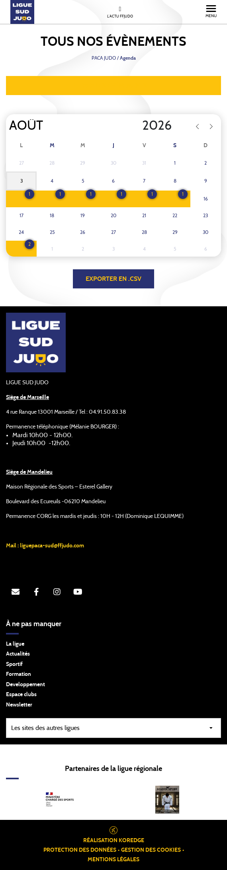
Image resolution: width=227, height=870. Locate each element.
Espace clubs (21, 694)
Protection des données (79, 850)
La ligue (15, 644)
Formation (18, 674)
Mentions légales (113, 859)
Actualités (18, 654)
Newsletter (19, 705)
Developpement (25, 684)
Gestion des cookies (151, 850)
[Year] (136, 125)
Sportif (14, 664)
